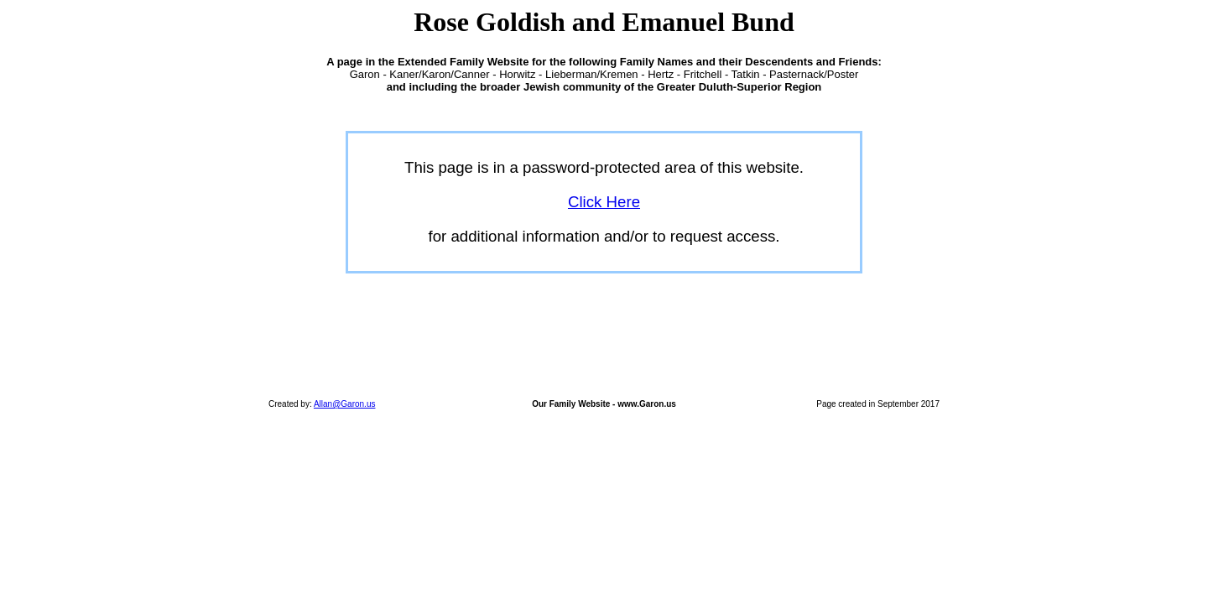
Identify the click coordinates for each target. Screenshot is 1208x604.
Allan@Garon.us (345, 404)
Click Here (604, 202)
